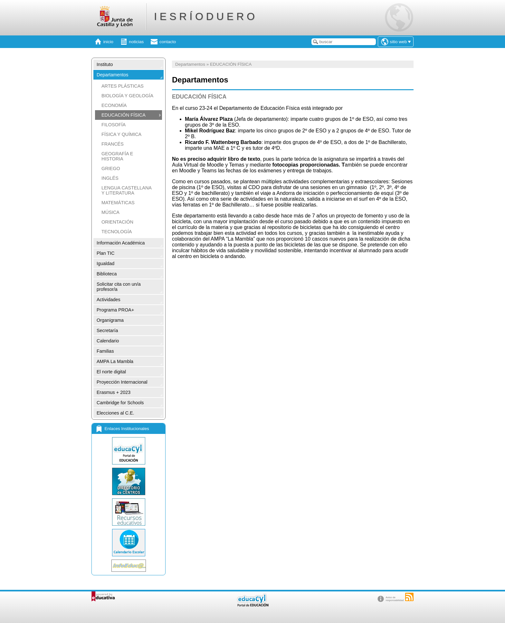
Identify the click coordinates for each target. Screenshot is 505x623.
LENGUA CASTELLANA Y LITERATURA (126, 190)
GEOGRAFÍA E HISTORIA (117, 156)
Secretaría (107, 330)
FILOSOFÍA (113, 124)
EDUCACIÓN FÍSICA (123, 115)
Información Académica (121, 242)
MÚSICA (110, 212)
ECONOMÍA (114, 105)
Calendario (108, 340)
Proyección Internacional (122, 382)
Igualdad (105, 263)
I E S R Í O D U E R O (204, 16)
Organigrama (110, 320)
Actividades (108, 299)
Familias (105, 351)
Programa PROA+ (115, 309)
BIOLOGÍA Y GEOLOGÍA (127, 95)
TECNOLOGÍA (116, 231)
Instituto (105, 64)
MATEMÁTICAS (118, 202)
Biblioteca (107, 273)
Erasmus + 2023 (113, 392)
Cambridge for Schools (120, 402)
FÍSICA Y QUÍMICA (121, 134)
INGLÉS (110, 178)
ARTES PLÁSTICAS (122, 86)
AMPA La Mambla (115, 361)
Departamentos (112, 74)
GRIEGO (110, 168)
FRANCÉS (112, 144)
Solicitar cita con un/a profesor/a (119, 287)
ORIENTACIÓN (117, 222)
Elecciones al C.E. (115, 413)
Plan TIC (106, 253)
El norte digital (111, 371)
